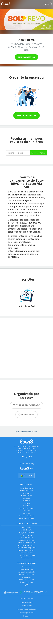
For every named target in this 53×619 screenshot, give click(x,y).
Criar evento (26, 567)
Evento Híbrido (26, 496)
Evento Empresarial (26, 488)
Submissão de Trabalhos (26, 543)
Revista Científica (26, 530)
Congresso (26, 498)
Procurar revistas (26, 115)
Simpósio (26, 501)
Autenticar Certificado (26, 579)
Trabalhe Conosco (26, 599)
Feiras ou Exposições (26, 518)
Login (47, 4)
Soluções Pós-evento (26, 540)
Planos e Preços (26, 577)
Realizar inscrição (26, 57)
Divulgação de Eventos (26, 532)
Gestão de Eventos (26, 537)
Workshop (26, 506)
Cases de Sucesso (26, 569)
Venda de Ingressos (26, 535)
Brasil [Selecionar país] (26, 475)
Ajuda (26, 585)
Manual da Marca (27, 602)
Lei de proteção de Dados (26, 609)
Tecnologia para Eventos (26, 545)
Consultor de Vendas (26, 574)
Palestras (26, 513)
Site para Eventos (26, 553)
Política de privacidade (26, 613)
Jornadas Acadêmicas (26, 508)
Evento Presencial (26, 490)
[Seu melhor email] (18, 153)
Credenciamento (27, 558)
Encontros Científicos (26, 516)
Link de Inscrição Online (26, 550)
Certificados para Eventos (26, 555)
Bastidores (26, 616)
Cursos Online (26, 511)
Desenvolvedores (26, 582)
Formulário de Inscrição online (26, 548)
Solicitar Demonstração (26, 572)
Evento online (26, 493)
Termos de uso (26, 605)
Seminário (26, 503)
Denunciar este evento (26, 431)
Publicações (26, 527)
